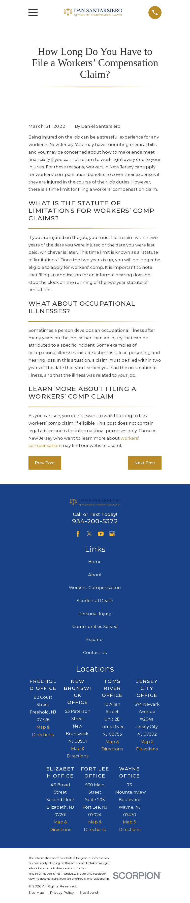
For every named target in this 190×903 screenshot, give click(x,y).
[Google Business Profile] (112, 534)
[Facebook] (78, 534)
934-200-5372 (95, 521)
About (95, 574)
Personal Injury (95, 613)
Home (95, 561)
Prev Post (45, 462)
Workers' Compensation (95, 587)
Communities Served (95, 626)
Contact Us (95, 652)
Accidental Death (95, 600)
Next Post (144, 462)
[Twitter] (89, 534)
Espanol (95, 639)
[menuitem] (36, 892)
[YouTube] (101, 534)
